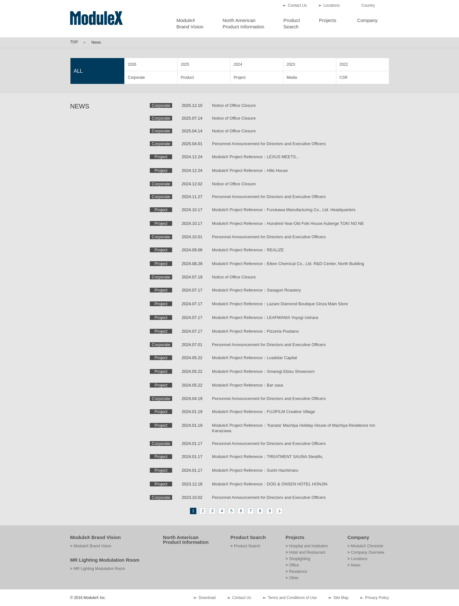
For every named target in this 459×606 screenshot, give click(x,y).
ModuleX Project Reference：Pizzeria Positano (255, 331)
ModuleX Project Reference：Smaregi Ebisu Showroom (263, 371)
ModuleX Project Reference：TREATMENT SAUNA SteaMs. (267, 456)
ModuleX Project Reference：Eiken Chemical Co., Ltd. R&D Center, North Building (288, 263)
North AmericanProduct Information (243, 23)
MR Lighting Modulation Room (104, 560)
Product (187, 77)
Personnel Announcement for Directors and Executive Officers (269, 143)
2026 (132, 64)
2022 (343, 64)
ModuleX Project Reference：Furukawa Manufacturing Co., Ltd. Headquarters (283, 209)
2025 (185, 64)
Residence (298, 571)
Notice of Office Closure (234, 105)
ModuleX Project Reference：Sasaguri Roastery (256, 290)
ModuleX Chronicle (367, 546)
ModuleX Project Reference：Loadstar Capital (254, 357)
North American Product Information (185, 540)
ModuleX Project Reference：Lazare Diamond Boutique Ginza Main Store (280, 303)
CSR (343, 77)
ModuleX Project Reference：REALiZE (248, 250)
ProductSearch (291, 23)
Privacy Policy (377, 597)
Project (239, 77)
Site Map (340, 597)
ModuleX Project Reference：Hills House (250, 170)
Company (367, 20)
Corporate (136, 77)
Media (292, 77)
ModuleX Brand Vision (95, 537)
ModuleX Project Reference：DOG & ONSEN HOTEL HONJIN (269, 484)
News (356, 565)
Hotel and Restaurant (307, 552)
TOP (74, 42)
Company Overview (367, 552)
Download (207, 597)
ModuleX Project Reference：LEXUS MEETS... (255, 156)
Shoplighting (299, 559)
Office (294, 565)
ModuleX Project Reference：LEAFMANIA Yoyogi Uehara (265, 317)
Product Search (248, 537)
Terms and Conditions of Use (292, 597)
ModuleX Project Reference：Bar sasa (247, 385)
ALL (78, 71)
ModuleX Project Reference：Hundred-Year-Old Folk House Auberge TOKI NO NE (288, 223)
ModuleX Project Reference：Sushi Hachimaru (255, 470)
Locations (332, 5)
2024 (238, 64)
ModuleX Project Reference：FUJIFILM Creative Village (263, 411)
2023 (291, 64)
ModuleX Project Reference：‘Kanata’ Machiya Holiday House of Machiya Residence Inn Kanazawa (293, 428)
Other (294, 578)
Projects (327, 20)
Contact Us (297, 5)
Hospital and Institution (308, 546)
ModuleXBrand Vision (189, 23)
